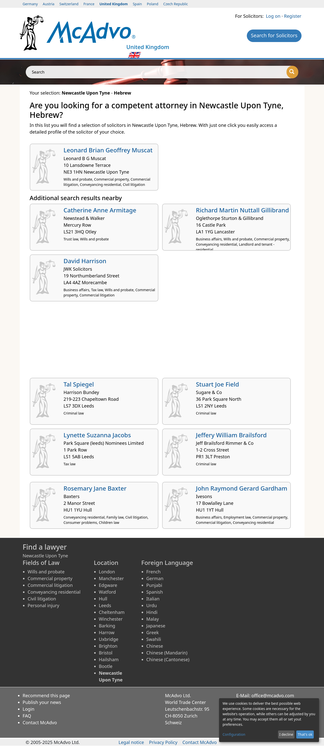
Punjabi (154, 585)
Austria (48, 4)
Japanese (155, 626)
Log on (273, 16)
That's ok (305, 734)
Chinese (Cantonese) (168, 659)
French (153, 572)
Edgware (108, 585)
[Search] (292, 72)
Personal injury (43, 605)
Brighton (108, 646)
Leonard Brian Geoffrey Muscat (108, 150)
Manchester (111, 578)
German (155, 578)
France (88, 4)
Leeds (105, 605)
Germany (30, 4)
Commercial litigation (50, 585)
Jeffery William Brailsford (231, 435)
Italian (153, 599)
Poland (152, 4)
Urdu (151, 605)
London (107, 572)
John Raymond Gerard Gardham (241, 488)
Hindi (152, 612)
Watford (107, 592)
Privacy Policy (163, 742)
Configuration (234, 734)
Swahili (153, 639)
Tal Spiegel (78, 384)
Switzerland (68, 4)
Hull (103, 599)
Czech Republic (175, 4)
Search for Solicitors (274, 35)
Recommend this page (46, 695)
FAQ (27, 716)
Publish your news (42, 702)
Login (28, 709)
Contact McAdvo (40, 722)
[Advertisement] (162, 341)
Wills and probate (46, 572)
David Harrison (84, 261)
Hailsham (109, 659)
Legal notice (131, 742)
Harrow (107, 632)
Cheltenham (112, 612)
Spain (137, 4)
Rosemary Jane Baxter (94, 488)
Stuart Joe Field (217, 384)
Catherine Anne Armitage (99, 210)
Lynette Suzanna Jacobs (97, 435)
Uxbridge (108, 639)
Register (293, 16)
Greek (152, 632)
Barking (107, 626)
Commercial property (50, 578)
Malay (152, 619)
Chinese (154, 646)
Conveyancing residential (54, 592)
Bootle (106, 666)
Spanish (154, 592)
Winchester (111, 619)
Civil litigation (42, 599)
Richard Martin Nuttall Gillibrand (242, 210)
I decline (286, 734)
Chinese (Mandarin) (167, 653)
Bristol (105, 653)
